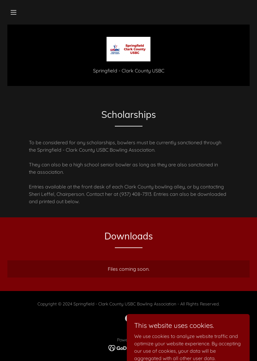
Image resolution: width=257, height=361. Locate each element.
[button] (13, 12)
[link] (128, 49)
